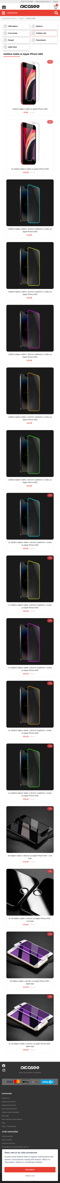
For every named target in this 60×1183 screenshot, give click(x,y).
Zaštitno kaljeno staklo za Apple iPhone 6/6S (30, 109)
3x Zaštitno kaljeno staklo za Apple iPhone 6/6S (30, 169)
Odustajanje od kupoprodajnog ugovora (15, 1147)
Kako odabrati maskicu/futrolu (12, 1119)
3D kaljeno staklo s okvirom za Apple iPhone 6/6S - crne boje (30, 857)
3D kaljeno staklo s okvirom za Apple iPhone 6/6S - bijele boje (30, 982)
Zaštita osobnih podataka (10, 1112)
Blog (3, 1123)
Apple (21, 18)
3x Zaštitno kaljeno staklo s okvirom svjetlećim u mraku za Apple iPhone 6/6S (30, 543)
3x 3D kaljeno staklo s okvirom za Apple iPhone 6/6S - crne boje (30, 919)
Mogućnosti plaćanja (9, 1105)
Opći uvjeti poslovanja (9, 1109)
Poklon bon (6, 1098)
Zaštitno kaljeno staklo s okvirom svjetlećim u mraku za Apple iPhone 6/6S (30, 230)
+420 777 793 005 (27, 2)
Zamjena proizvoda (8, 1143)
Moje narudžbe (7, 1140)
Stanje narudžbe (7, 1136)
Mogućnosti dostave (9, 1102)
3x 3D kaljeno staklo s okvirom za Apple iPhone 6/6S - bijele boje (30, 1045)
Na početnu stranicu (9, 18)
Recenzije (5, 1116)
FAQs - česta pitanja (9, 1126)
